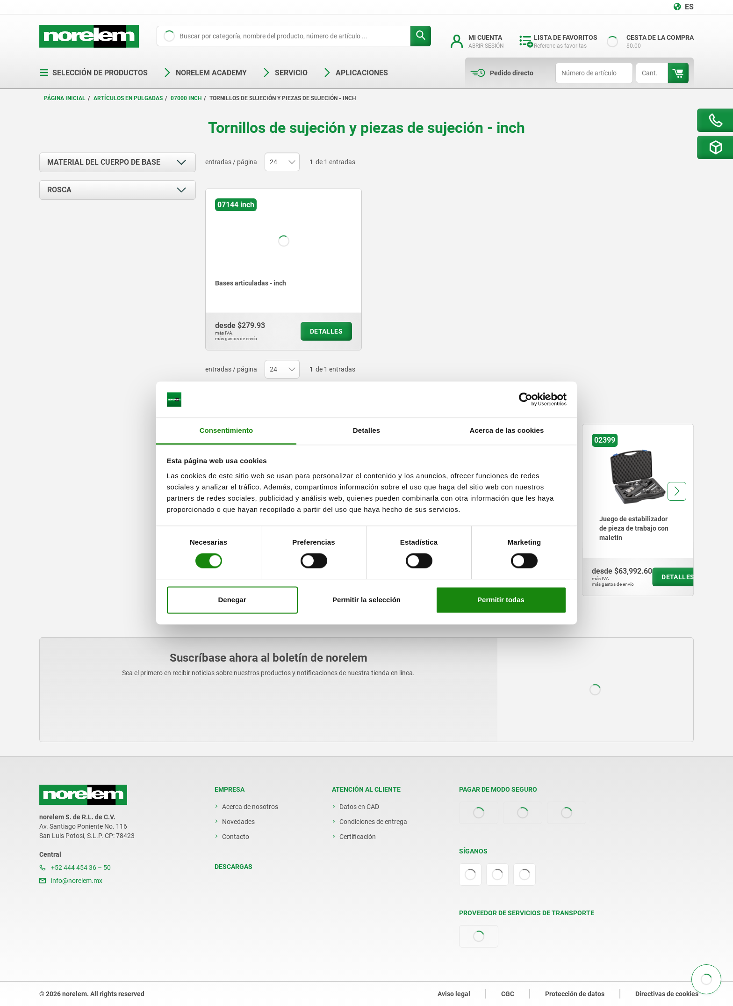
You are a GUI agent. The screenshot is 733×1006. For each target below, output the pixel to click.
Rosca (59, 189)
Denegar (232, 600)
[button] (677, 491)
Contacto (235, 836)
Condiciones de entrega (373, 821)
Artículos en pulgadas (128, 98)
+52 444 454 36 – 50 (75, 867)
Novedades (238, 821)
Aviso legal (454, 994)
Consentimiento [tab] (226, 430)
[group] (638, 510)
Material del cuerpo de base (103, 162)
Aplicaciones (355, 73)
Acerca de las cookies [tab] (507, 430)
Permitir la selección (366, 600)
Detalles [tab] (366, 430)
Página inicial (65, 98)
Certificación (357, 836)
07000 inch (186, 98)
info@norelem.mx (70, 880)
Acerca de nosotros (250, 806)
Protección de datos (574, 994)
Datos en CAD (359, 806)
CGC (507, 994)
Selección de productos (93, 73)
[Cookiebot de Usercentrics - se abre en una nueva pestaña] (526, 400)
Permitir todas (501, 600)
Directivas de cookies (666, 994)
